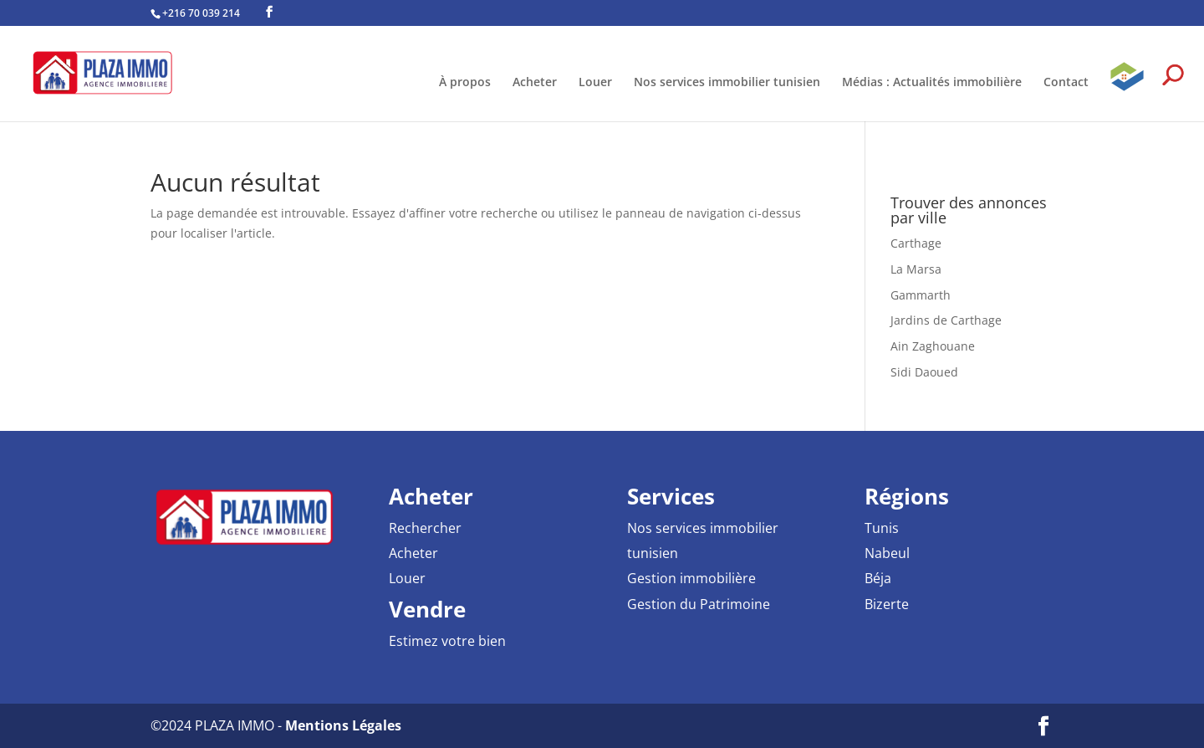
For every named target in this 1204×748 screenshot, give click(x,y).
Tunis (882, 528)
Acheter (535, 83)
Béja (878, 578)
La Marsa (915, 269)
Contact (1066, 83)
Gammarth (920, 295)
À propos (465, 83)
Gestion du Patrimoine (698, 604)
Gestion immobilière (691, 578)
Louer (595, 83)
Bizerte (887, 604)
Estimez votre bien (447, 641)
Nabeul (887, 553)
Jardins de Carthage (946, 320)
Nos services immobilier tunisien (727, 83)
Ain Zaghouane (932, 346)
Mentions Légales (343, 725)
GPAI (1127, 90)
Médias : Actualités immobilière (932, 83)
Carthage (915, 243)
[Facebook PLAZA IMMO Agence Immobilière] (269, 12)
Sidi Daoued (924, 372)
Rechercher (425, 528)
